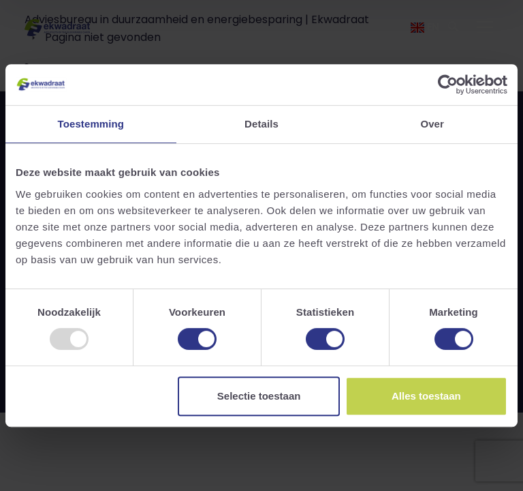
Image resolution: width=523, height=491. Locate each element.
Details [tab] (261, 124)
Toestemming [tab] (91, 124)
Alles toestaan (426, 396)
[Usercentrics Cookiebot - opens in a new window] (447, 84)
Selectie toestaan (259, 396)
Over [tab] (432, 124)
